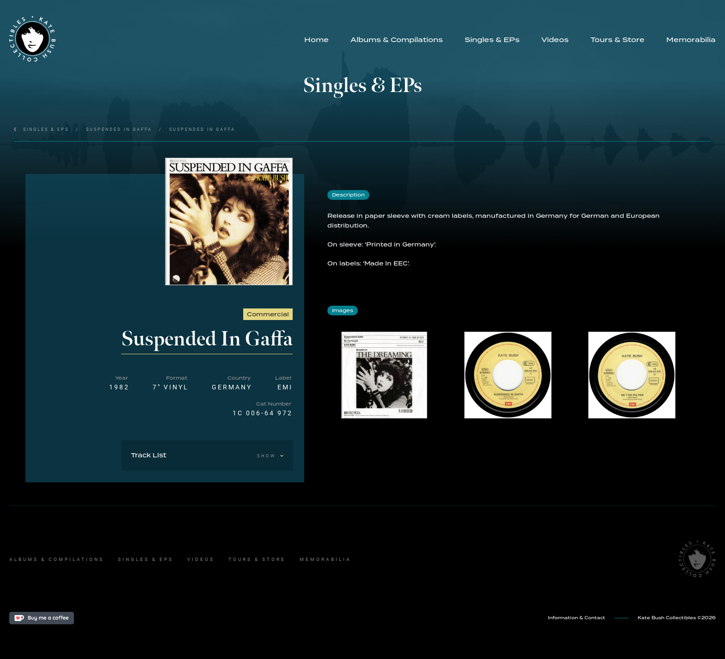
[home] (151, 39)
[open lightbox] (229, 222)
